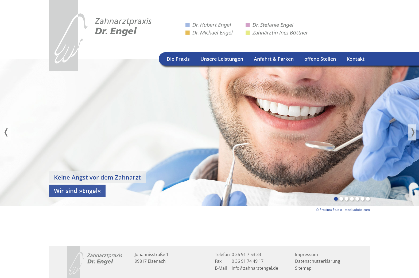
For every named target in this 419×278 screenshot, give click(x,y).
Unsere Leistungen (221, 59)
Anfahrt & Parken (274, 59)
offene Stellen (320, 59)
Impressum (306, 254)
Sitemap (303, 268)
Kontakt (355, 59)
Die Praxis (178, 59)
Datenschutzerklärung (317, 261)
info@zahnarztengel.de (255, 268)
